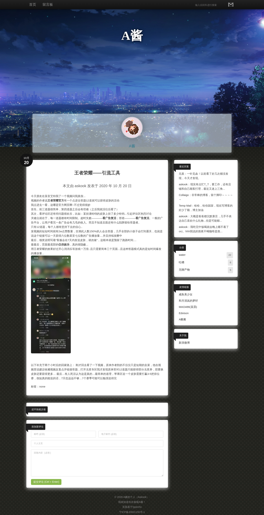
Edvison (183, 313)
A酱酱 (182, 319)
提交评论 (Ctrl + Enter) (46, 481)
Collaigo (184, 194)
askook (183, 184)
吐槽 (181, 262)
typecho (137, 506)
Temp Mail (185, 205)
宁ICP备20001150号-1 (132, 512)
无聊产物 (184, 269)
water (182, 254)
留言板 (48, 4)
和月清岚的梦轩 (188, 300)
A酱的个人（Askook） (136, 497)
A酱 (132, 36)
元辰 (181, 173)
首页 (32, 4)
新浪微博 (184, 342)
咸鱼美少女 (185, 294)
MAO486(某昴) (188, 306)
